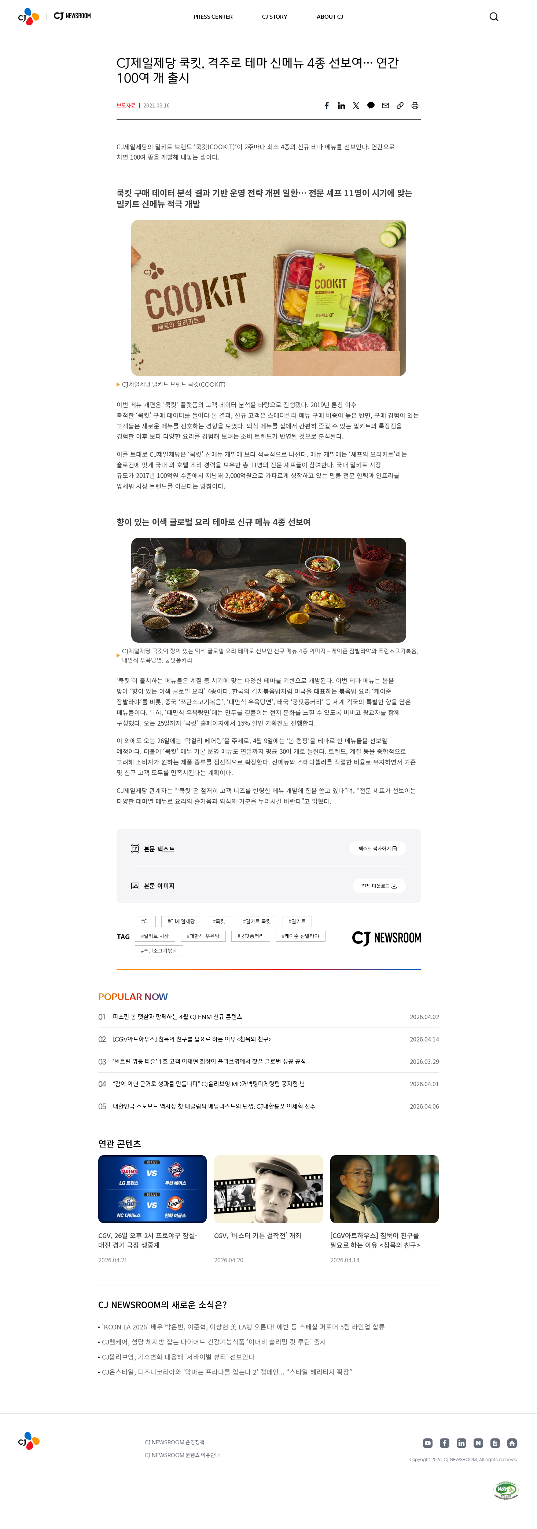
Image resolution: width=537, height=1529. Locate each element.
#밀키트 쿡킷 (257, 921)
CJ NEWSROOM (28, 16)
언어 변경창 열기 (514, 16)
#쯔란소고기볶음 (159, 950)
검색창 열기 (494, 16)
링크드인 (461, 1443)
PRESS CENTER (213, 16)
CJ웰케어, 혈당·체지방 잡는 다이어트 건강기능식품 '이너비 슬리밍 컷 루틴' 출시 (214, 1341)
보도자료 (126, 105)
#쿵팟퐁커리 (251, 935)
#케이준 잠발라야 (300, 935)
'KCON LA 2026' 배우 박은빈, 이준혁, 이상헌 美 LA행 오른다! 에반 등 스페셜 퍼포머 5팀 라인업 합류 (243, 1326)
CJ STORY (274, 16)
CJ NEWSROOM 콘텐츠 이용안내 (182, 1455)
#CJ (145, 921)
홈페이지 (512, 1443)
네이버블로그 (478, 1443)
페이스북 (444, 1443)
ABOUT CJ (330, 16)
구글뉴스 (495, 1443)
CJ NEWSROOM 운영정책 (175, 1442)
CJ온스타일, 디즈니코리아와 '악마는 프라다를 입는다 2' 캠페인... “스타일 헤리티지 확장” (227, 1371)
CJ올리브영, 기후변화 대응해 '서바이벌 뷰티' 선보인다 (178, 1356)
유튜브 (427, 1443)
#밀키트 (297, 921)
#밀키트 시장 (155, 935)
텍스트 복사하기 (374, 848)
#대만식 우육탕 (203, 935)
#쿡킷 (219, 921)
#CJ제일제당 (181, 921)
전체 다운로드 (376, 885)
